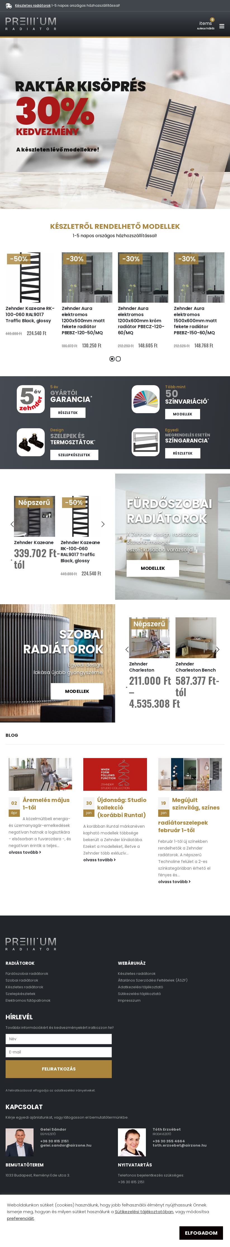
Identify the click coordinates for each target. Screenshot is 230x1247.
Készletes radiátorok (33, 5)
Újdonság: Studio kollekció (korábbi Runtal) (121, 807)
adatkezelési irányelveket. (74, 1090)
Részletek (68, 412)
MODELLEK (153, 568)
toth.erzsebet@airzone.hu (180, 1145)
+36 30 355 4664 (169, 1141)
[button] (112, 359)
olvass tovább (25, 852)
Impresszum (129, 1000)
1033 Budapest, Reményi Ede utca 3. (38, 1175)
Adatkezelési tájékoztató (140, 986)
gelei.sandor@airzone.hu (65, 1145)
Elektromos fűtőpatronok (28, 1000)
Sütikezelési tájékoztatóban (144, 1212)
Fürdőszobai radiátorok (27, 973)
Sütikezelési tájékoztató (139, 993)
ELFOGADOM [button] (201, 1232)
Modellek (182, 413)
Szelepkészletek (74, 455)
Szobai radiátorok (22, 980)
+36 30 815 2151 (54, 1141)
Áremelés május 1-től (46, 803)
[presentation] (12, 523)
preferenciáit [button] (20, 1218)
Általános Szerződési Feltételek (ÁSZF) (153, 980)
